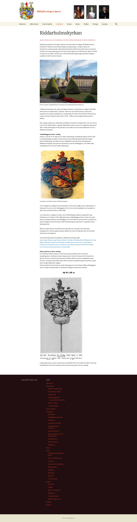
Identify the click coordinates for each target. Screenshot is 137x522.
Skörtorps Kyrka (52, 442)
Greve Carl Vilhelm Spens (55, 458)
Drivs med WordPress (68, 518)
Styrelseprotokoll (53, 496)
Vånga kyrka (51, 445)
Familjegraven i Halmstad (55, 417)
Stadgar (50, 487)
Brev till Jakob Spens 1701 (57, 400)
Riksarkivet (51, 473)
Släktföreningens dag (54, 499)
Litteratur (50, 476)
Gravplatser (59, 24)
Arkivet (78, 24)
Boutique (105, 24)
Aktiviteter (51, 484)
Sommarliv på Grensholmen (56, 464)
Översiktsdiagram (53, 406)
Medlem (86, 24)
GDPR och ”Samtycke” (54, 490)
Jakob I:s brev (52, 394)
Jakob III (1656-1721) (53, 397)
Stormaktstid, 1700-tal (54, 391)
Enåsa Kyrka (51, 414)
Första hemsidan (53, 479)
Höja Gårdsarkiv (52, 467)
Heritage (95, 24)
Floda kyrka (51, 420)
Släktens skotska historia (55, 389)
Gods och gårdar (47, 24)
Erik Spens (51, 461)
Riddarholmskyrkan (53, 431)
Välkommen (22, 24)
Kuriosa (69, 24)
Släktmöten (51, 493)
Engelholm (51, 470)
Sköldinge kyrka (52, 439)
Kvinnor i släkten (52, 403)
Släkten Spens (34, 24)
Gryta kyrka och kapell (54, 423)
